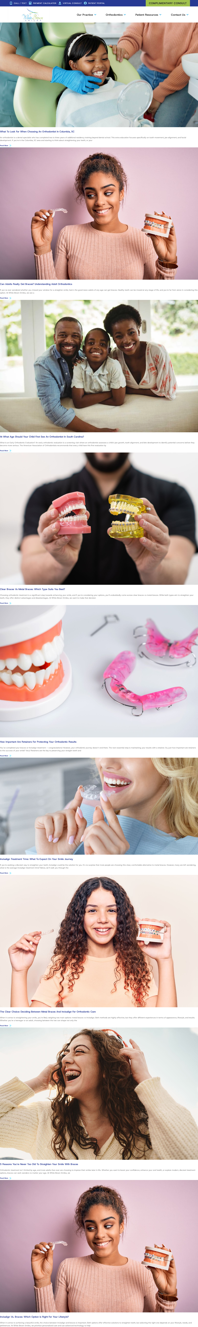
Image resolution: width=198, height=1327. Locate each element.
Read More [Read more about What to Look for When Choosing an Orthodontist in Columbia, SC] (4, 145)
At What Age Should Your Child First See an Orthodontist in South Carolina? (42, 437)
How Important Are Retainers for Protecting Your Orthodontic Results (38, 742)
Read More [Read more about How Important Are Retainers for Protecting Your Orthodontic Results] (4, 756)
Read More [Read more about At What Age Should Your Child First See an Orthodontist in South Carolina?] (4, 451)
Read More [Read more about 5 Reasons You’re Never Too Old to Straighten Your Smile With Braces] (4, 1179)
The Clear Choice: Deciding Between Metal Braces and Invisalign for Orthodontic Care (48, 1012)
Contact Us (179, 14)
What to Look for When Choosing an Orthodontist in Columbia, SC (37, 131)
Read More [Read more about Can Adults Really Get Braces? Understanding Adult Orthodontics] (4, 298)
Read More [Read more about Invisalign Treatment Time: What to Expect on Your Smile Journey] (4, 874)
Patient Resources (148, 14)
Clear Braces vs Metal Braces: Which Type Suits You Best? (32, 589)
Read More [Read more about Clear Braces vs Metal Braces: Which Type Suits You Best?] (4, 603)
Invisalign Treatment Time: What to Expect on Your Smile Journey (36, 859)
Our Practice (86, 14)
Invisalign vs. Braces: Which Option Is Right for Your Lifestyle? (34, 1317)
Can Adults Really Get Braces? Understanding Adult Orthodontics (36, 284)
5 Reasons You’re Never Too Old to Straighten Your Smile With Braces (39, 1165)
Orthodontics (116, 14)
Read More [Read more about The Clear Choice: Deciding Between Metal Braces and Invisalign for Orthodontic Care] (4, 1026)
